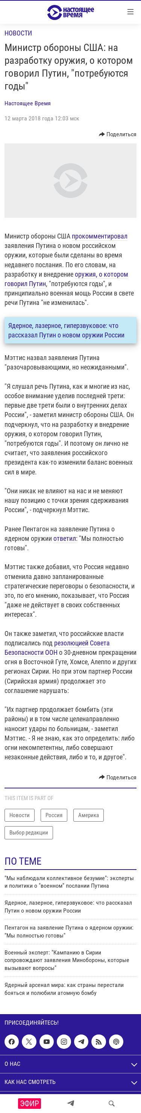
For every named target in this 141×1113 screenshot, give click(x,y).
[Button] (118, 134)
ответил (64, 538)
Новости (18, 33)
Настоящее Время (28, 103)
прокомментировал (99, 236)
